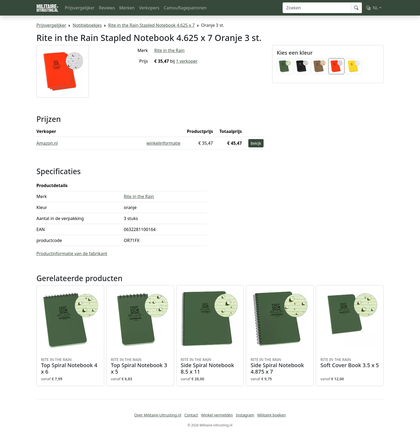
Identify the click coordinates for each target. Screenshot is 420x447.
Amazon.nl (47, 143)
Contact (191, 415)
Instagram (245, 415)
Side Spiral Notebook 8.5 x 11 (210, 366)
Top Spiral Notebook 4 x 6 (70, 366)
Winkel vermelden (217, 415)
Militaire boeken (271, 415)
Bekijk (256, 143)
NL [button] (372, 8)
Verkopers (149, 8)
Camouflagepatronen (185, 8)
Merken (127, 8)
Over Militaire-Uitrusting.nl (157, 415)
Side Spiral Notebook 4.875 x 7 (279, 366)
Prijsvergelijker (80, 8)
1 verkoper (187, 61)
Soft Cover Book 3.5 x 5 (349, 363)
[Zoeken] (317, 7)
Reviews (107, 8)
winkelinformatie (164, 143)
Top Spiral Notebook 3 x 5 (140, 366)
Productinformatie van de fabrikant (71, 253)
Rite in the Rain (169, 50)
